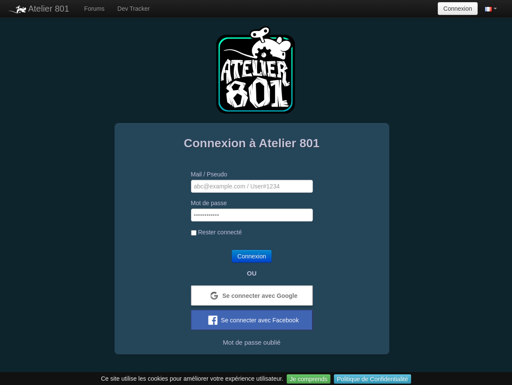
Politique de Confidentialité (372, 379)
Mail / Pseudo (209, 174)
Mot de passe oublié (251, 342)
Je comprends (308, 379)
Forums (94, 8)
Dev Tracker (134, 8)
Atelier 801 (39, 8)
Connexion (457, 8)
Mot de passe (209, 203)
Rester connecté (216, 232)
